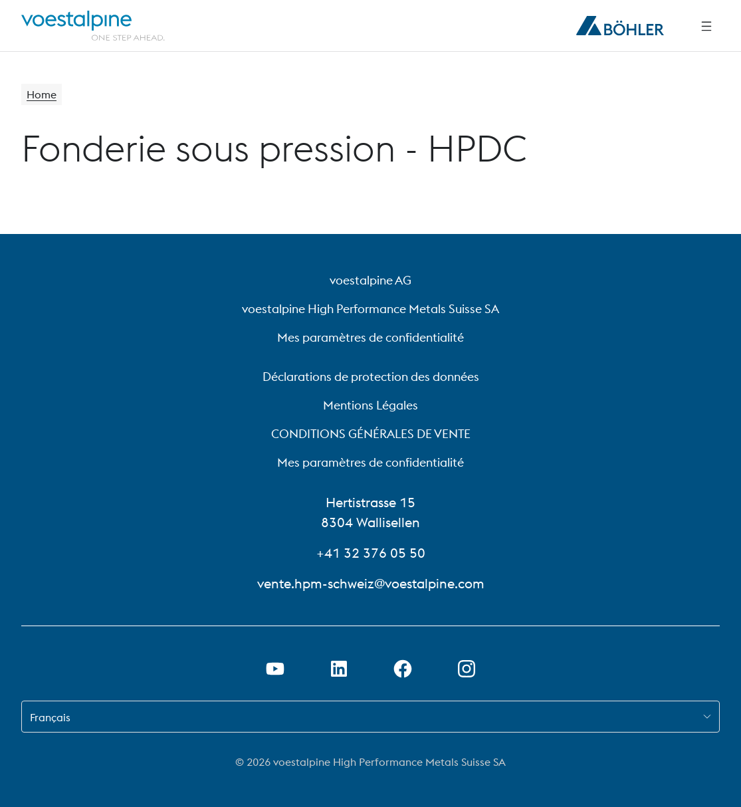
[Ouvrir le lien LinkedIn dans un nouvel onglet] (339, 668)
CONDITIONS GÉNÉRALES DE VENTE (371, 433)
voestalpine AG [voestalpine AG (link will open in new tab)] (370, 280)
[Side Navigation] (706, 26)
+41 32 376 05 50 (370, 552)
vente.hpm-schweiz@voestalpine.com (370, 583)
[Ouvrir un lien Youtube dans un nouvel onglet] (275, 668)
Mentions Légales (370, 405)
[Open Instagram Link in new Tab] (466, 668)
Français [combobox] (50, 717)
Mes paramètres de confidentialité (370, 337)
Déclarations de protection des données (371, 376)
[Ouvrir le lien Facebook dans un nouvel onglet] (402, 668)
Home (41, 94)
